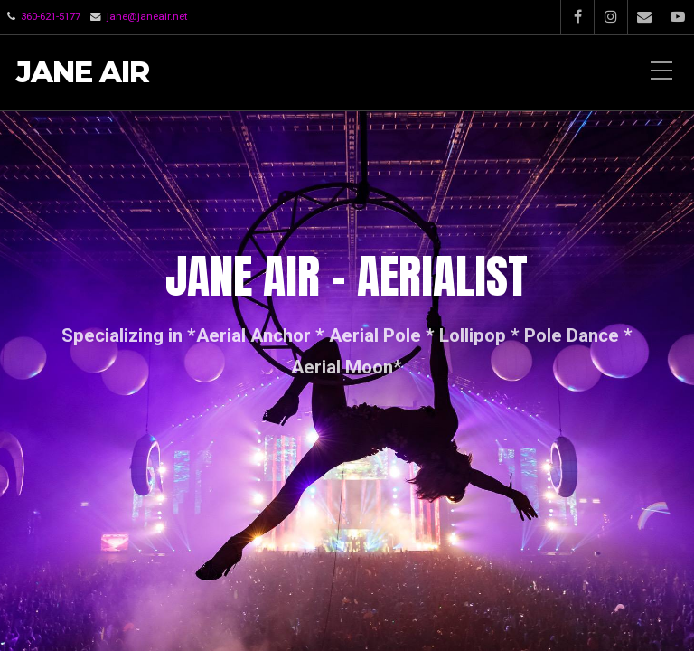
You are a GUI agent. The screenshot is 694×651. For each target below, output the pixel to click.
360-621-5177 (50, 16)
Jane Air (82, 73)
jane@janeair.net (147, 16)
